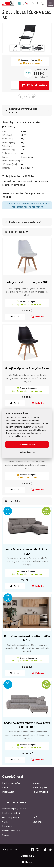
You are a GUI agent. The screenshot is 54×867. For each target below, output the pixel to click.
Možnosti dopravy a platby (14, 808)
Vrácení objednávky (11, 830)
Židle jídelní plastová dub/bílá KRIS (27, 282)
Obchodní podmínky (11, 817)
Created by (27, 855)
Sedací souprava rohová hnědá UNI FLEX (27, 551)
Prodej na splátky (40, 787)
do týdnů (27, 477)
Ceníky (36, 817)
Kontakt (6, 787)
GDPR (5, 821)
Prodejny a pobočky (11, 783)
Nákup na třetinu (40, 791)
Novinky (36, 783)
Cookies (6, 835)
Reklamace (7, 826)
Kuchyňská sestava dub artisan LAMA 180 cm (27, 638)
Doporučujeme (9, 791)
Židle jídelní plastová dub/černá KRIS (27, 368)
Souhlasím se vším (27, 444)
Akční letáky (38, 821)
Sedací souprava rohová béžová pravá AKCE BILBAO (27, 725)
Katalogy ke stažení (11, 813)
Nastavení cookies (27, 452)
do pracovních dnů (27, 304)
